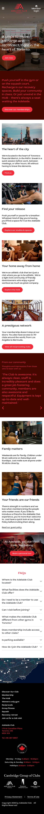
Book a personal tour (22, 553)
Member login (36, 8)
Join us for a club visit (12, 718)
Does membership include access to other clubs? (20, 631)
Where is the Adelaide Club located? (17, 581)
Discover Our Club (10, 692)
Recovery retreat (10, 715)
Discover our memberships (17, 109)
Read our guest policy (12, 527)
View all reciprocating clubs (17, 347)
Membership (7, 695)
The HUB (6, 698)
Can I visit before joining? (16, 609)
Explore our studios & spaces (18, 230)
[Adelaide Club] (19, 8)
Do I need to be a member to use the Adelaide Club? (20, 601)
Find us (8, 173)
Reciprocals (7, 705)
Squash (5, 711)
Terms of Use (33, 797)
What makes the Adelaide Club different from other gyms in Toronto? (19, 619)
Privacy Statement (13, 797)
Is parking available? (13, 639)
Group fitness (8, 708)
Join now (9, 58)
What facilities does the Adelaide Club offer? (20, 591)
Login (2, 812)
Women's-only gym (10, 701)
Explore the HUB (12, 290)
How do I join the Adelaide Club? (20, 646)
